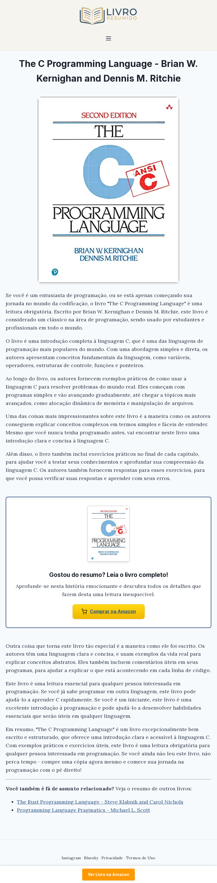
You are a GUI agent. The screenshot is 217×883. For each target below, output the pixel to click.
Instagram (71, 857)
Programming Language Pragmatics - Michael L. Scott (83, 810)
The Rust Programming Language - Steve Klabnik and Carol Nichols (100, 802)
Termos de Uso (140, 857)
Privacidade (112, 857)
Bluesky (91, 857)
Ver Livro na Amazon (108, 874)
